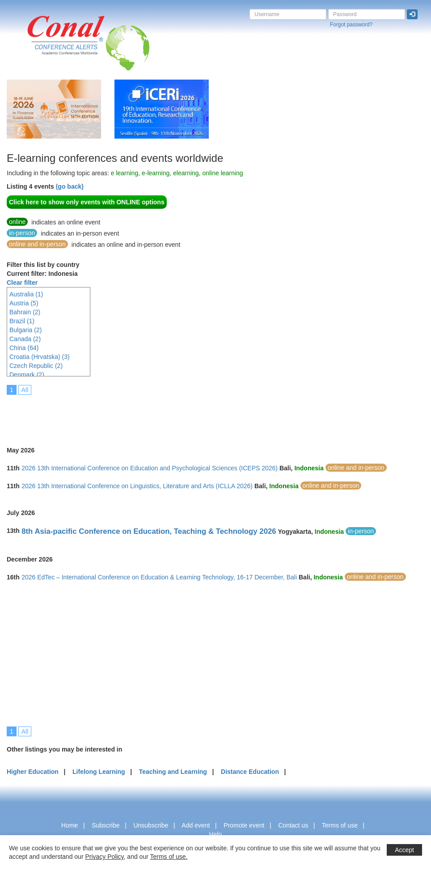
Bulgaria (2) (25, 330)
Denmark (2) (26, 374)
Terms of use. (168, 856)
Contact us (293, 825)
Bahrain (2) (24, 312)
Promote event (244, 825)
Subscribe (105, 825)
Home (69, 825)
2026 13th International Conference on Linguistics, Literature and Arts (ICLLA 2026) (137, 486)
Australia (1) (26, 294)
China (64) (23, 347)
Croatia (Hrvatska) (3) (39, 356)
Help (215, 834)
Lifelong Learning (98, 771)
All (25, 389)
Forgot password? (351, 24)
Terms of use (340, 825)
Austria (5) (23, 303)
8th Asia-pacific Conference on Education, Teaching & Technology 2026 (148, 531)
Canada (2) (25, 338)
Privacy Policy (104, 856)
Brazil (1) (21, 321)
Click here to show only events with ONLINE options (87, 202)
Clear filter (22, 282)
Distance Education (250, 771)
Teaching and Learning (173, 771)
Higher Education (33, 771)
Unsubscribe (150, 825)
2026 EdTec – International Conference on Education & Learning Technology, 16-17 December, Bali (159, 577)
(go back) (70, 186)
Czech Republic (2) (36, 365)
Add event (196, 825)
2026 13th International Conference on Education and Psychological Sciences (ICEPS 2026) (149, 468)
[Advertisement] (169, 414)
